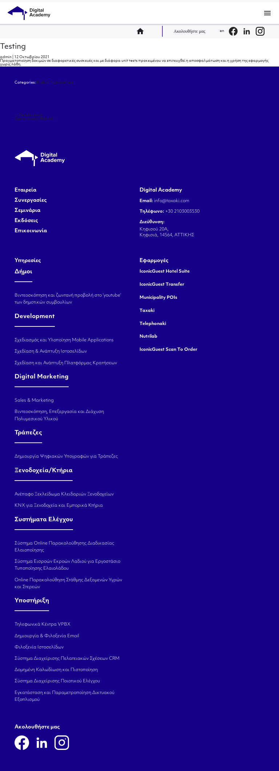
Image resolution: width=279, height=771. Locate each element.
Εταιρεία (25, 190)
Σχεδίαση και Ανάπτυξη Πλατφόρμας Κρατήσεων (66, 363)
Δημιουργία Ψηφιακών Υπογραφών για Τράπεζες (66, 456)
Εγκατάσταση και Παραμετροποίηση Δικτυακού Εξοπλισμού (64, 696)
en (222, 31)
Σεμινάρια (27, 210)
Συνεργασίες (31, 200)
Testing (13, 47)
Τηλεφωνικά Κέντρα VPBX (42, 624)
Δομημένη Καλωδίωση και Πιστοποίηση (56, 670)
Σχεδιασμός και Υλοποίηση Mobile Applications (64, 340)
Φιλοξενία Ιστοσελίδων (39, 647)
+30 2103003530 (181, 211)
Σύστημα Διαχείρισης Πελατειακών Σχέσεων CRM (67, 658)
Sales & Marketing (34, 400)
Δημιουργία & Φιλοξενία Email (47, 636)
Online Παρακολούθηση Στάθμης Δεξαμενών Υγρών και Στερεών (68, 583)
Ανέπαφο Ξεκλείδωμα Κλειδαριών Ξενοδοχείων (64, 494)
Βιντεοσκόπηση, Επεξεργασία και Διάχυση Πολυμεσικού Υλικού (59, 415)
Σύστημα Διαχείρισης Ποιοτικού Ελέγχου (57, 681)
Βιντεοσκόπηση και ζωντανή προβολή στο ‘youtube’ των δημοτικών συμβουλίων (68, 299)
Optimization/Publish (36, 119)
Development (29, 115)
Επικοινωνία (31, 231)
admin (6, 57)
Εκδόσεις (26, 221)
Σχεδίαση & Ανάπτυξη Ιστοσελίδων (51, 351)
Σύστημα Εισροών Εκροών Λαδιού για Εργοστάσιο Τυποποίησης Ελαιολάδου (67, 565)
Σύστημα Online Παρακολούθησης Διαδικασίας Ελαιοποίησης (64, 547)
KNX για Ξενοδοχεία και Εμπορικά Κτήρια (59, 505)
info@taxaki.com (171, 201)
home (142, 31)
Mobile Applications (55, 83)
